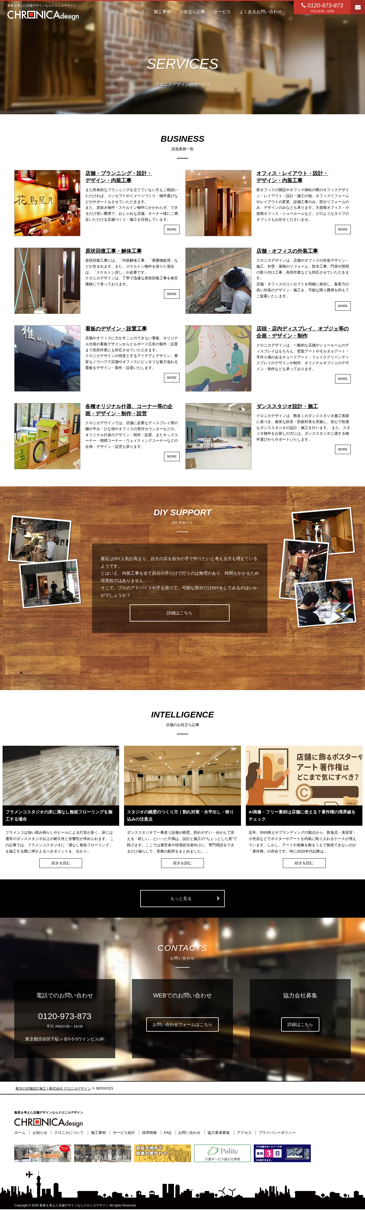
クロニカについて (69, 1132)
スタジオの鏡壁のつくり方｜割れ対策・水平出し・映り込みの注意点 (180, 815)
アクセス (244, 1132)
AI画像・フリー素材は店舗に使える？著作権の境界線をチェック (302, 815)
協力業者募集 (219, 1132)
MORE (172, 229)
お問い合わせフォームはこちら (182, 1024)
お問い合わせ (189, 1132)
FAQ (167, 1132)
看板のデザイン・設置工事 (116, 329)
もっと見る (181, 898)
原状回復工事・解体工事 (113, 251)
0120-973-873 (65, 1016)
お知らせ (40, 1132)
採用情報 (149, 1132)
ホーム (19, 1132)
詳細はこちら (179, 612)
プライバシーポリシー (277, 1132)
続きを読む (61, 863)
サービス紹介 (124, 1132)
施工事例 (98, 1132)
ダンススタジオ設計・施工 (287, 406)
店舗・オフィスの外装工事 (287, 251)
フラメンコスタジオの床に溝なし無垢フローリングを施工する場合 (58, 815)
